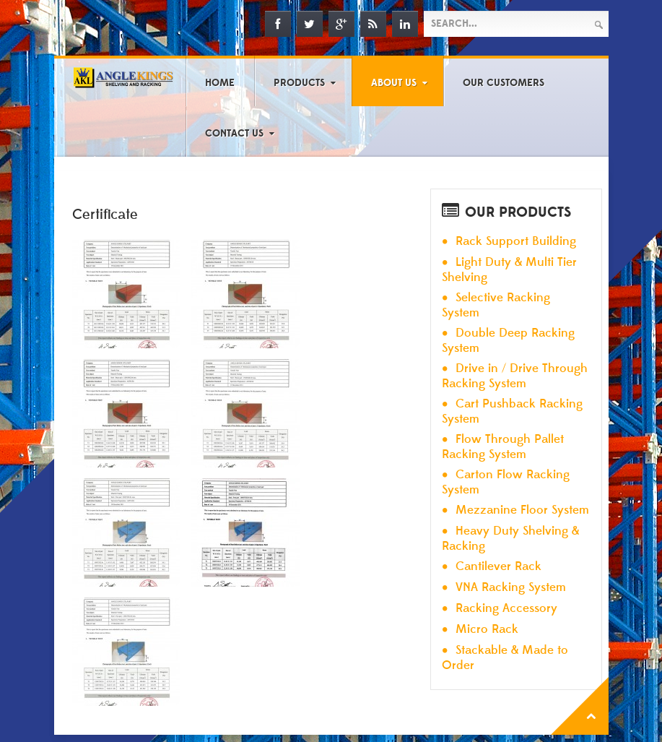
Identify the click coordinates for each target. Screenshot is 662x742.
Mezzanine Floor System (522, 510)
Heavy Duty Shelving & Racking (510, 538)
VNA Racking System (511, 587)
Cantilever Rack (498, 566)
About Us (394, 83)
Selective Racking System (496, 305)
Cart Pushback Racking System (512, 411)
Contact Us (234, 133)
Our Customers (503, 83)
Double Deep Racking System (508, 340)
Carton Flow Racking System (506, 482)
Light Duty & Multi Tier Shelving (509, 270)
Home (220, 83)
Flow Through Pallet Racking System (503, 447)
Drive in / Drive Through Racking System (515, 376)
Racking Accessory (506, 608)
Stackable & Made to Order (505, 658)
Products (299, 83)
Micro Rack (487, 629)
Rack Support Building (516, 241)
